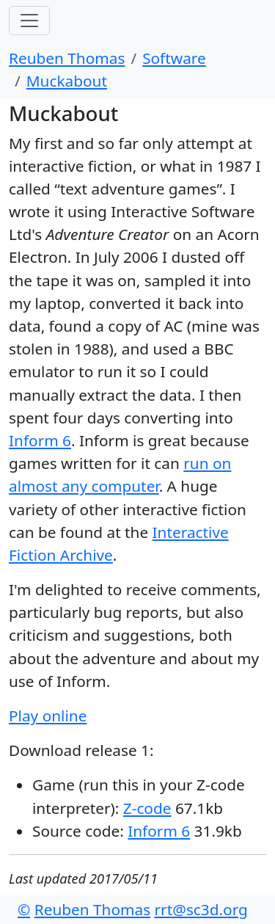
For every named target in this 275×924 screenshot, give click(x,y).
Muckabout (66, 80)
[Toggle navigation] (29, 20)
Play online (48, 715)
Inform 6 (40, 440)
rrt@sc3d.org (201, 909)
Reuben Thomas (67, 58)
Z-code (147, 808)
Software (174, 58)
